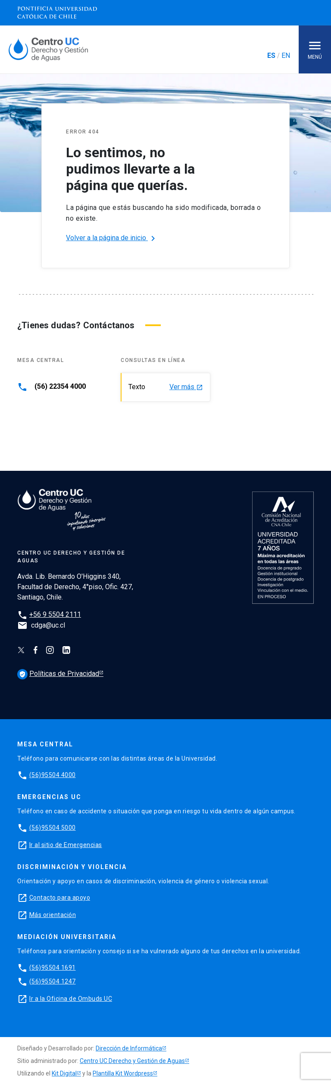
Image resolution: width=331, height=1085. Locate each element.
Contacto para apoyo (60, 897)
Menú (314, 49)
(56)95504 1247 (52, 981)
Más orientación (52, 914)
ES (271, 55)
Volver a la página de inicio (112, 238)
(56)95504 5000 (52, 827)
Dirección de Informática (129, 1048)
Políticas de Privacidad (58, 673)
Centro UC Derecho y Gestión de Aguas (132, 1060)
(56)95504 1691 (52, 967)
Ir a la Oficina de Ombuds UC (70, 998)
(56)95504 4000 (52, 774)
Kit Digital (64, 1073)
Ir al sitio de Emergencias (65, 844)
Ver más (186, 387)
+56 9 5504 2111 (55, 614)
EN (285, 55)
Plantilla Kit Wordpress (123, 1073)
